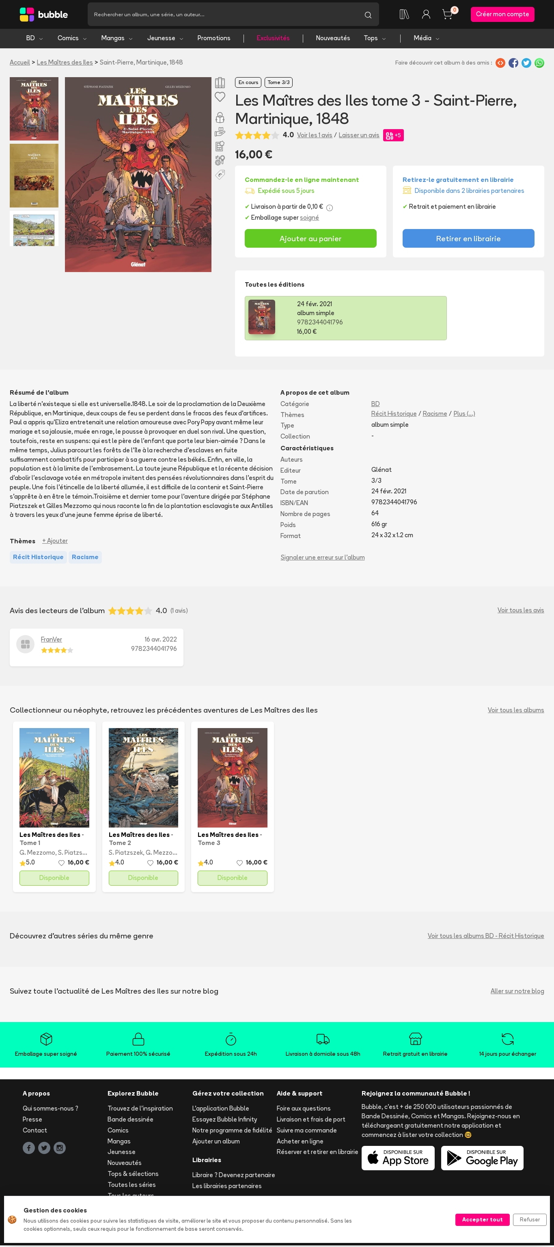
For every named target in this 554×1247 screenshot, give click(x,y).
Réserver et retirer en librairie (317, 1153)
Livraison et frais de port (311, 1120)
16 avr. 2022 (161, 640)
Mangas (117, 39)
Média (427, 39)
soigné (309, 219)
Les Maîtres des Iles (65, 63)
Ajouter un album (216, 1142)
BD (35, 39)
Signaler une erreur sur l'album (323, 559)
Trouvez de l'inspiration (140, 1110)
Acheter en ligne (300, 1142)
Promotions (214, 39)
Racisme (435, 415)
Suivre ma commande (307, 1131)
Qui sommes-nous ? (50, 1110)
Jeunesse (165, 39)
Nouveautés (333, 39)
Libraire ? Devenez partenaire (233, 1176)
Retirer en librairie (468, 239)
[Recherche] (222, 15)
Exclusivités (273, 39)
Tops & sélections (133, 1175)
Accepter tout (482, 1219)
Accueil (20, 63)
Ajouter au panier (311, 239)
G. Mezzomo (37, 854)
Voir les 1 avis (314, 136)
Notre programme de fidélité (232, 1131)
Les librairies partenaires (227, 1187)
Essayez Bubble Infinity (224, 1120)
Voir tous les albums (516, 711)
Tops (375, 39)
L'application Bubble (220, 1110)
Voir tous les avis (521, 612)
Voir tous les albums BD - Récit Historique (486, 937)
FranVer (51, 640)
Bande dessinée (130, 1120)
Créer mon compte (502, 15)
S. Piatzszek (75, 854)
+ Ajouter (55, 542)
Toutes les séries (132, 1186)
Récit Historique (394, 415)
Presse (32, 1120)
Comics (73, 39)
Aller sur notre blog (517, 992)
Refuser (530, 1219)
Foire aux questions (304, 1110)
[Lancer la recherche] (368, 15)
